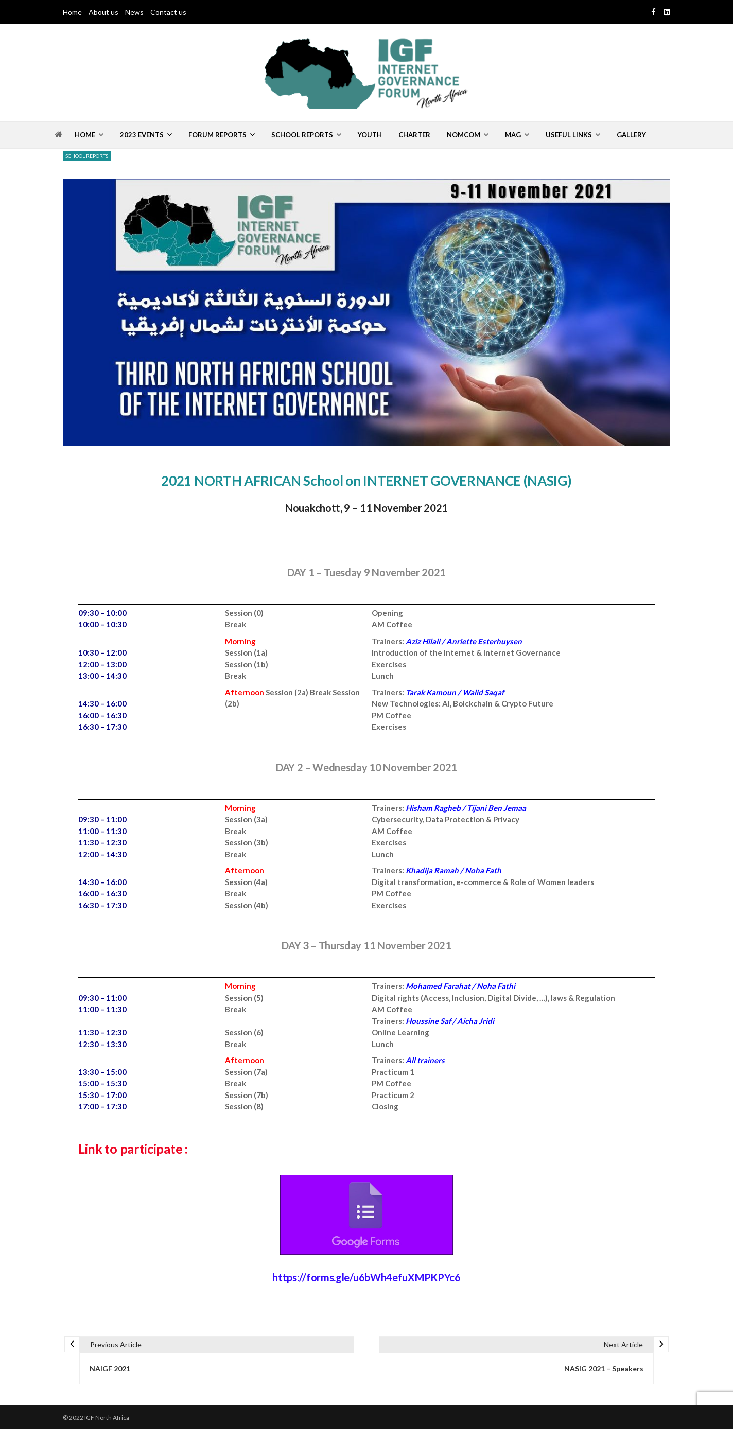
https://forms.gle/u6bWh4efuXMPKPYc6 (367, 1276)
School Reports (302, 135)
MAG (513, 135)
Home (72, 12)
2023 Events (142, 135)
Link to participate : (135, 1148)
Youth (370, 135)
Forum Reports (217, 135)
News (134, 12)
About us (103, 12)
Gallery (631, 135)
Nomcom (463, 135)
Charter (414, 135)
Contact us (168, 12)
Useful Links (569, 135)
